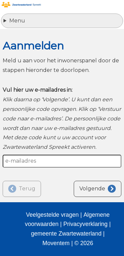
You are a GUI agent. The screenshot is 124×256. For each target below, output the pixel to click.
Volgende (92, 188)
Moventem (55, 243)
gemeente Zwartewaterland (66, 233)
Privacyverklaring (85, 224)
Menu (17, 20)
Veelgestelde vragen (52, 214)
